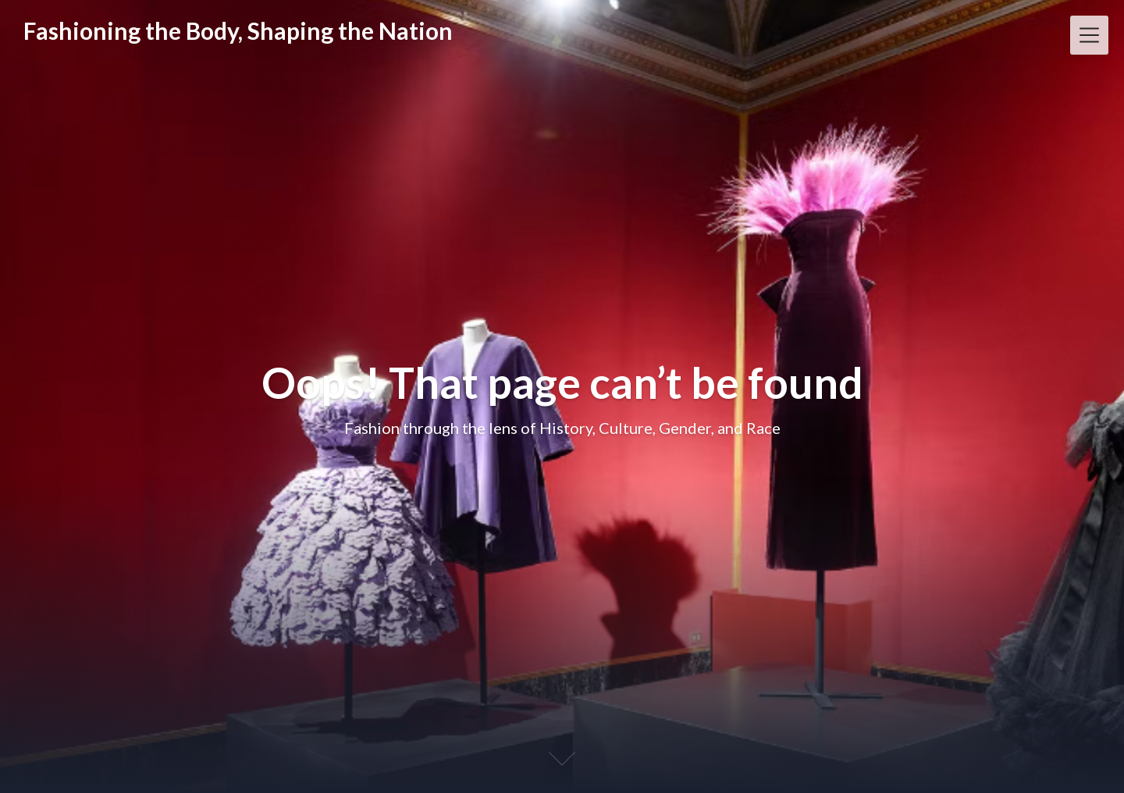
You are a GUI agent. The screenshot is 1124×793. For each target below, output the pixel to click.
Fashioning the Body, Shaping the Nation (238, 30)
